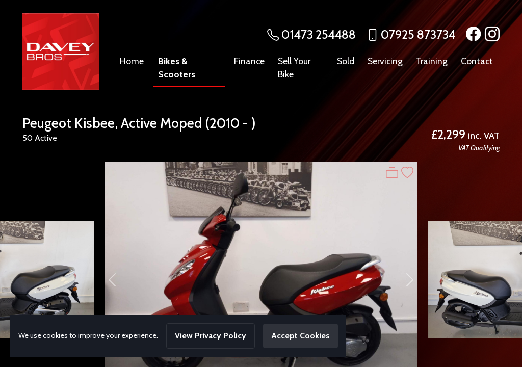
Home (132, 61)
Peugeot (46, 123)
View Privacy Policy (210, 335)
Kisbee (94, 123)
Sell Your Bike (294, 68)
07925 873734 (418, 34)
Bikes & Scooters (176, 68)
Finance (249, 61)
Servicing (385, 61)
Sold (345, 61)
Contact (477, 61)
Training (432, 61)
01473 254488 (318, 34)
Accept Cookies (300, 335)
